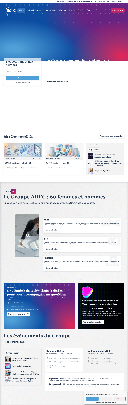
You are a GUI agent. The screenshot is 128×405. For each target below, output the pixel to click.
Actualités (62, 10)
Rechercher (22, 78)
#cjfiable (94, 149)
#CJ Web (8, 167)
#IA (21, 167)
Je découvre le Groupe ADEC (59, 81)
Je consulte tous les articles (111, 136)
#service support (18, 314)
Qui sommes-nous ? (35, 10)
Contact (87, 10)
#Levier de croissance (30, 167)
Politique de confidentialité (110, 402)
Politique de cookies (99, 402)
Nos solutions (50, 10)
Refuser (106, 399)
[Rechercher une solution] (22, 71)
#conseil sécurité (92, 322)
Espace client (118, 10)
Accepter (92, 399)
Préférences (119, 399)
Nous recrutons (75, 10)
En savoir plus (52, 230)
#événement (14, 353)
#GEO (15, 167)
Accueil (21, 10)
